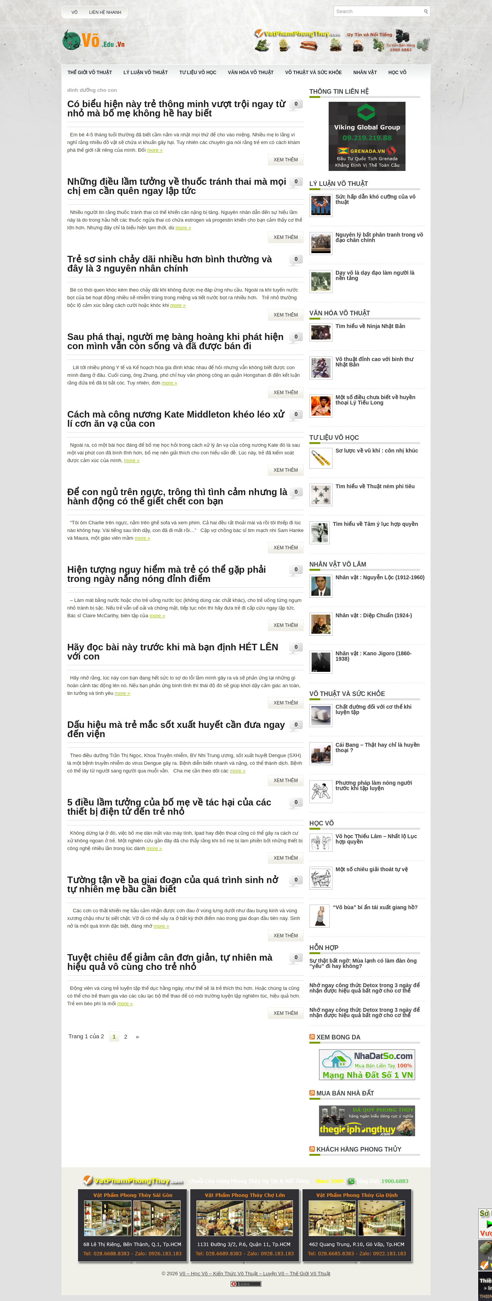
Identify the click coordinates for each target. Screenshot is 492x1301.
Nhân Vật (365, 72)
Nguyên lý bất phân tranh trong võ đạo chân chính (379, 237)
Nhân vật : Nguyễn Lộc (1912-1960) (380, 577)
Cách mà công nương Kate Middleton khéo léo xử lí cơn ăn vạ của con (175, 419)
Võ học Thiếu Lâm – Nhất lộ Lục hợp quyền (376, 839)
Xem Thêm (286, 159)
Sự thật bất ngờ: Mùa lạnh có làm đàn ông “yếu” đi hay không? (363, 963)
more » (155, 150)
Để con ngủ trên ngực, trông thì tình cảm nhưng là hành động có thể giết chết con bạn (177, 496)
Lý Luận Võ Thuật (145, 72)
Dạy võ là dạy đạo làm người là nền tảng (375, 275)
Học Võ (398, 72)
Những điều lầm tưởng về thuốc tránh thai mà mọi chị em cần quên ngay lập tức (176, 186)
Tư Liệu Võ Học (198, 72)
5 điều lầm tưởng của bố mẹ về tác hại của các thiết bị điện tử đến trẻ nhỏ (169, 807)
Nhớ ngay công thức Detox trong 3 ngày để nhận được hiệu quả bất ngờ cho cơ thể (364, 988)
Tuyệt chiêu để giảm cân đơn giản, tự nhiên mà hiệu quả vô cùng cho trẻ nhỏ (170, 962)
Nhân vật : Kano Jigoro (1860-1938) (374, 656)
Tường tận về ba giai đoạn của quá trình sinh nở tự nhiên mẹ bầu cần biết (172, 884)
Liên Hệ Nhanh (105, 12)
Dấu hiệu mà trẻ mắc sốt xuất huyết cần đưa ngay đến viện (176, 729)
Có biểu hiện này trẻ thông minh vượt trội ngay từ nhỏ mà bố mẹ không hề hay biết (176, 108)
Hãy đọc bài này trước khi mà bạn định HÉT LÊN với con (172, 651)
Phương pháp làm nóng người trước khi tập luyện (374, 785)
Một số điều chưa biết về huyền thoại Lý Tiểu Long (376, 400)
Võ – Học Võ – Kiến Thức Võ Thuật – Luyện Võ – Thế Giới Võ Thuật (254, 1273)
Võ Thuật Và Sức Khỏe (313, 72)
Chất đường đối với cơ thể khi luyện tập (374, 709)
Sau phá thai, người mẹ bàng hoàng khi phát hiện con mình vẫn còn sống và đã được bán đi (175, 341)
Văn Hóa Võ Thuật (251, 72)
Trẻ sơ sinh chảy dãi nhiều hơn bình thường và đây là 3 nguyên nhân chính (169, 263)
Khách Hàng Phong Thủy (358, 1149)
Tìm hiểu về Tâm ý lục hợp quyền (375, 524)
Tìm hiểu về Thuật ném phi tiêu (375, 486)
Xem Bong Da (338, 1037)
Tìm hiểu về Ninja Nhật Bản (370, 326)
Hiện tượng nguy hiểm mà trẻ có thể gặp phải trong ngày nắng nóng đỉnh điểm (166, 574)
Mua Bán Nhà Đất (345, 1093)
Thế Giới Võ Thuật (90, 72)
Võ (74, 12)
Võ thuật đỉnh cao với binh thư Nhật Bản (374, 362)
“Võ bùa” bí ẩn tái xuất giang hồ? (375, 907)
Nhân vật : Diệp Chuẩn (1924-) (374, 615)
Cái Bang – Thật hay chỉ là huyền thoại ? (378, 747)
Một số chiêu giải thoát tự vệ (372, 869)
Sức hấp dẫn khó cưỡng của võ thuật (376, 199)
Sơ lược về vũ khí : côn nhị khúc (377, 450)
